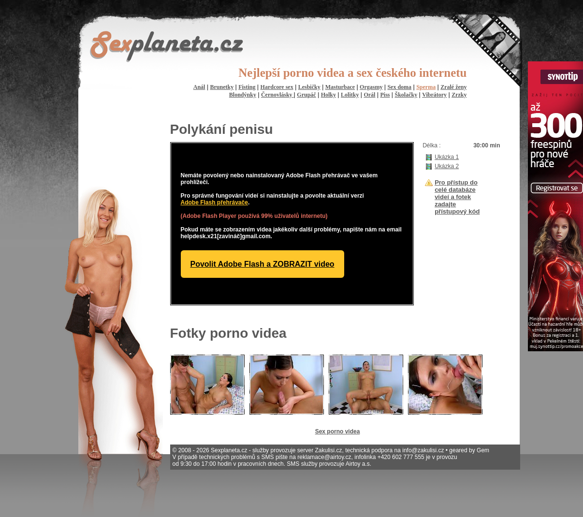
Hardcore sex (277, 87)
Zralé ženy (453, 87)
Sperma (426, 87)
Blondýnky (242, 94)
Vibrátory (434, 94)
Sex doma (399, 87)
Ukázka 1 (447, 157)
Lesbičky (309, 87)
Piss (385, 94)
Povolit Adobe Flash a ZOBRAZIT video (262, 264)
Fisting (246, 87)
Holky (328, 94)
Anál (199, 87)
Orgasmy (371, 87)
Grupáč (306, 94)
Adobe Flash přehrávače (214, 202)
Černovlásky (277, 94)
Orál (369, 94)
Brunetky (221, 87)
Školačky (406, 94)
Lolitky (350, 94)
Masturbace (340, 87)
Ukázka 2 (447, 166)
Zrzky (459, 94)
